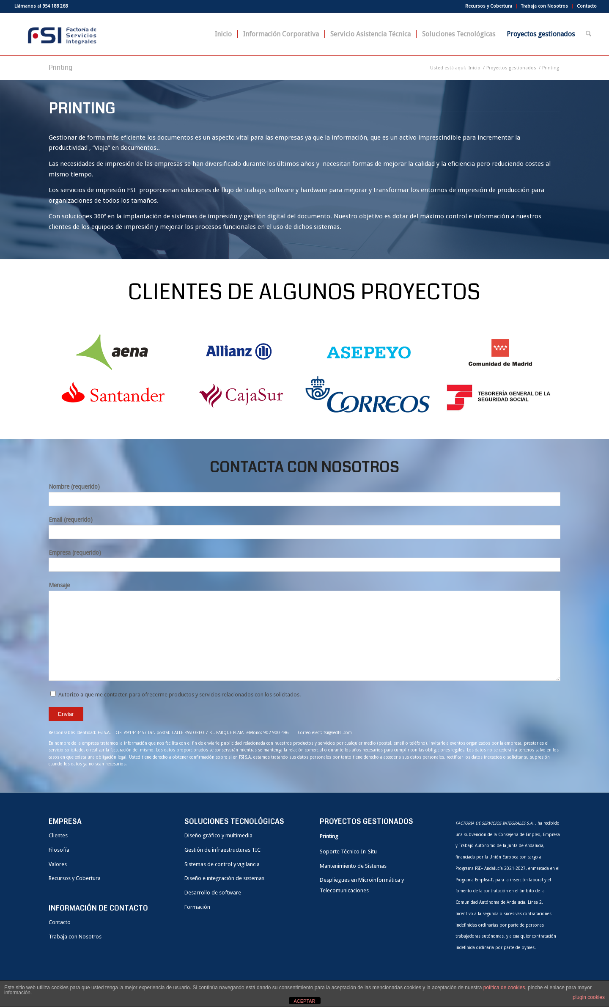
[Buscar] (589, 34)
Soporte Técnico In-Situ (348, 851)
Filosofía (59, 850)
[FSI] (59, 34)
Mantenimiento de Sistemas (353, 866)
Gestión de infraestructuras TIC (222, 850)
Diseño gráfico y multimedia (218, 835)
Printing (60, 67)
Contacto (587, 6)
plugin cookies (589, 997)
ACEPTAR (304, 1001)
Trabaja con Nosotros (544, 6)
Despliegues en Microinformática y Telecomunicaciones (362, 885)
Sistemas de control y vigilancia (222, 864)
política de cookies (504, 987)
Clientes (58, 835)
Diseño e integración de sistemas (224, 878)
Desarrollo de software (212, 892)
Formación (197, 907)
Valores (58, 864)
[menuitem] (489, 6)
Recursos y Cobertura (488, 6)
